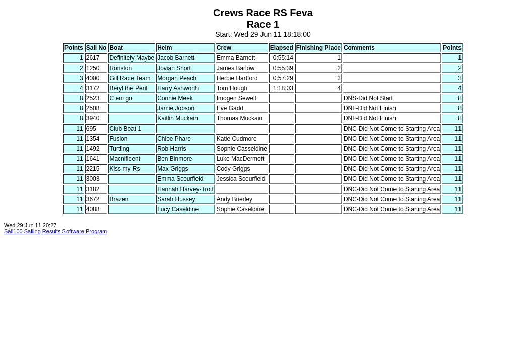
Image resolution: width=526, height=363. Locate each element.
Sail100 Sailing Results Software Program (55, 231)
